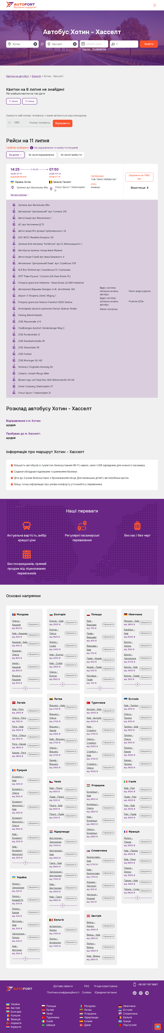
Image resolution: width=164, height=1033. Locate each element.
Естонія (127, 1010)
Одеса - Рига (19, 718)
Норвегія (16, 1023)
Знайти (148, 44)
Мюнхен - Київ (131, 621)
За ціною (15, 154)
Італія (49, 1021)
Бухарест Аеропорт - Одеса (18, 822)
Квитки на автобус (17, 76)
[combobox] (13, 122)
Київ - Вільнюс (57, 739)
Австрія (15, 1008)
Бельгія (36, 76)
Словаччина (130, 1013)
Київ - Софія (55, 663)
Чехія (49, 1013)
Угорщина (90, 1013)
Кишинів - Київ (19, 642)
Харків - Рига (19, 752)
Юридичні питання (106, 992)
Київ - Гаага (55, 896)
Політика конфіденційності (63, 992)
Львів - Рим (130, 796)
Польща (51, 1006)
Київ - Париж (131, 850)
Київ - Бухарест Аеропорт (17, 850)
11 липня (13, 101)
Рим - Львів (130, 814)
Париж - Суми (131, 889)
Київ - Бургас (56, 654)
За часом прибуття (71, 154)
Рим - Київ (129, 805)
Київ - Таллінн (131, 705)
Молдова (89, 1006)
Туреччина (52, 1017)
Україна (15, 1004)
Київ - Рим (129, 788)
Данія (87, 1025)
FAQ (86, 986)
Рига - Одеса (19, 735)
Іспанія (88, 1021)
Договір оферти (63, 986)
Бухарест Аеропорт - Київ (18, 805)
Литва (87, 1010)
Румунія (15, 1015)
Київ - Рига (18, 709)
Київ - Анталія (94, 718)
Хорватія (16, 1027)
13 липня (29, 101)
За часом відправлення (41, 154)
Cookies (86, 992)
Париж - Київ (131, 880)
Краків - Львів (94, 667)
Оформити (33, 624)
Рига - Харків (19, 744)
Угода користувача (105, 986)
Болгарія (16, 1011)
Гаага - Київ (55, 863)
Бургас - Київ (56, 621)
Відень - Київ (93, 934)
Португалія (130, 1025)
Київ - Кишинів (19, 633)
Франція (15, 1019)
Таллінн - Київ (131, 726)
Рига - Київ (18, 726)
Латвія (50, 1010)
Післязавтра (99, 49)
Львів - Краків (94, 658)
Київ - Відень (93, 956)
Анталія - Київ (94, 709)
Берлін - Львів (131, 675)
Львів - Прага (56, 796)
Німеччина (129, 1006)
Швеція (50, 1025)
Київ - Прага (55, 788)
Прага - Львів (56, 814)
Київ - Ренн (130, 859)
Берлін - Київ (131, 667)
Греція (127, 1021)
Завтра (86, 49)
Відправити (62, 123)
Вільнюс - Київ (57, 705)
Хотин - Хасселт (54, 76)
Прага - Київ (55, 805)
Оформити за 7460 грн (139, 177)
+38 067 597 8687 (148, 984)
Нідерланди (91, 1017)
